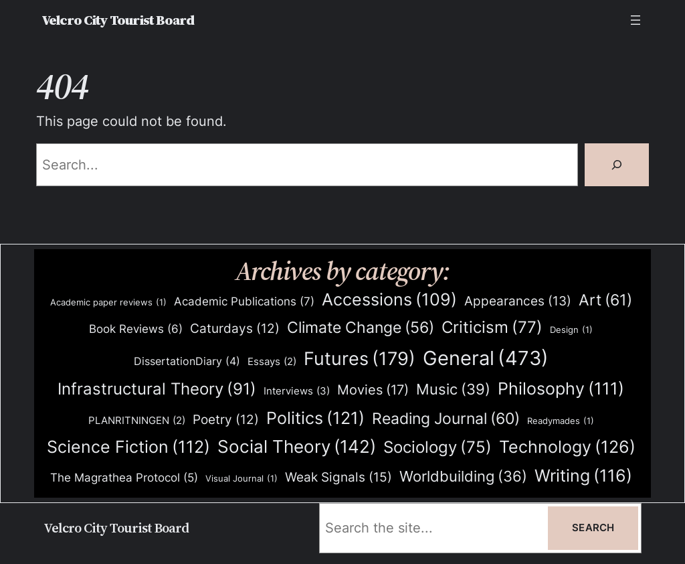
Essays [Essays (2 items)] (272, 362)
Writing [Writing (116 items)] (583, 476)
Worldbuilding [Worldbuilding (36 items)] (463, 476)
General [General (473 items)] (486, 358)
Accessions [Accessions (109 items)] (389, 299)
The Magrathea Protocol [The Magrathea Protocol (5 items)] (124, 477)
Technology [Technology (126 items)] (567, 446)
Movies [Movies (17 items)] (373, 390)
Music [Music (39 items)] (453, 390)
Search (593, 528)
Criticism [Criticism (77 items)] (492, 328)
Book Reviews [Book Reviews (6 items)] (136, 329)
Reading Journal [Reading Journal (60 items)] (446, 418)
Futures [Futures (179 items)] (359, 359)
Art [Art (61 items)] (605, 300)
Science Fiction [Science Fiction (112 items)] (128, 447)
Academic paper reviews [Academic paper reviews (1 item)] (108, 302)
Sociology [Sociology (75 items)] (437, 448)
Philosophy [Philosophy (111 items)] (561, 388)
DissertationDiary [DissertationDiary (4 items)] (187, 361)
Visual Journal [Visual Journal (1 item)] (241, 478)
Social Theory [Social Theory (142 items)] (296, 447)
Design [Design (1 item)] (571, 330)
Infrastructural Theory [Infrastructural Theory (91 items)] (157, 389)
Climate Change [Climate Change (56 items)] (360, 328)
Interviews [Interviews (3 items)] (297, 391)
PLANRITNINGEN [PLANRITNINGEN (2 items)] (136, 421)
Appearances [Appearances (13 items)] (517, 301)
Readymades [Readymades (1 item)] (560, 421)
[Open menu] (635, 20)
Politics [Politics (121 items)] (315, 417)
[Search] (617, 164)
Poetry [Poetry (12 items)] (226, 420)
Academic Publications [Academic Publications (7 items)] (244, 301)
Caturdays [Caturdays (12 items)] (235, 329)
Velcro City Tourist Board (117, 20)
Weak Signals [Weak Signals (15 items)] (338, 477)
